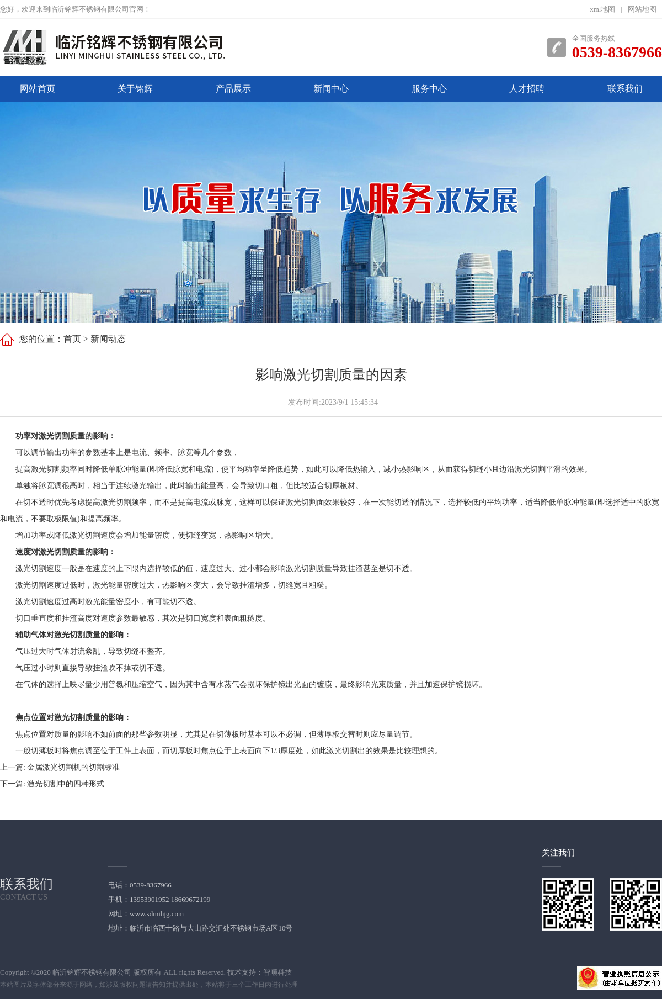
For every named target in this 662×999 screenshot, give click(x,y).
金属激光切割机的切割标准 (73, 767)
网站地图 (642, 9)
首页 (72, 338)
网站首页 (37, 88)
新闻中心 (331, 88)
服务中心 (429, 88)
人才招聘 (526, 88)
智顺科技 (277, 972)
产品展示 (233, 88)
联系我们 (625, 88)
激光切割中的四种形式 (65, 784)
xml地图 (602, 9)
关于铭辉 (135, 88)
